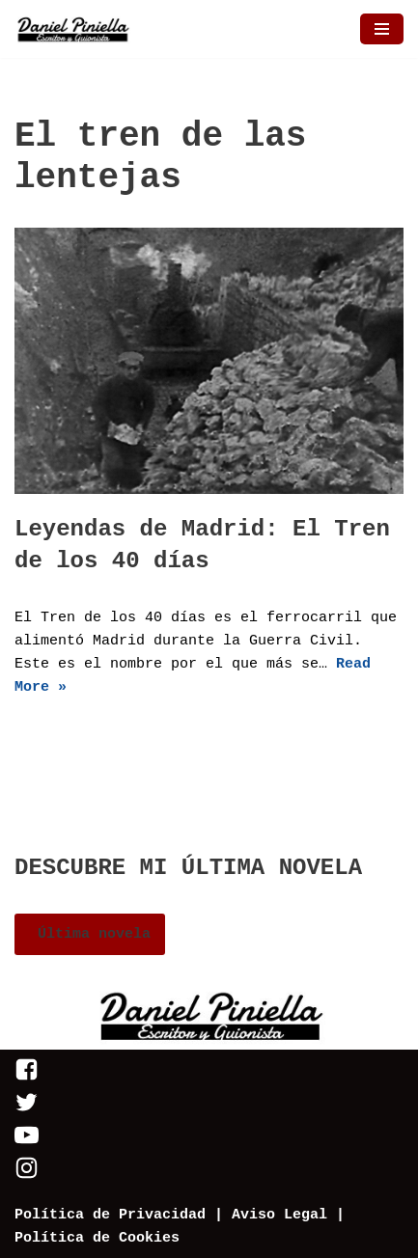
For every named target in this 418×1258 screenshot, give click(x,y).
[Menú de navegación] (382, 29)
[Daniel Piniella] (72, 29)
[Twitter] (26, 1111)
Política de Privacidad (110, 1215)
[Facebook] (26, 1078)
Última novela (90, 934)
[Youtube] (26, 1143)
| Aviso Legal (266, 1215)
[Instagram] (26, 1176)
